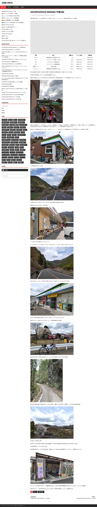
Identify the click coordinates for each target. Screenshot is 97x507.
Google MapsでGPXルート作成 (9, 11)
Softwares (16, 7)
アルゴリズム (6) (5, 152)
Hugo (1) (14, 134)
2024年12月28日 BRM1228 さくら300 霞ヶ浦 (11, 99)
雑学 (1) (15, 162)
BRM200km (41, 491)
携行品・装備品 (5, 38)
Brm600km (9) (5, 124)
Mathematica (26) (6, 139)
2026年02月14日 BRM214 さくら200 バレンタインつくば (14, 59)
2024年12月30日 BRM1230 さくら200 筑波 (11, 96)
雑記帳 (3, 112)
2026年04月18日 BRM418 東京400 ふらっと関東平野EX (13, 47)
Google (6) (17, 132)
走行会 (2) (10, 162)
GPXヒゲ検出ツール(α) (7, 29)
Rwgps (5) (12, 144)
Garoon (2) (19, 129)
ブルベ (35, 491)
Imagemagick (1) (21, 134)
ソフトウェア (4, 106)
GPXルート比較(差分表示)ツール (9, 27)
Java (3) (3, 137)
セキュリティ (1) (14, 154)
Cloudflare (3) (23, 124)
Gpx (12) (4, 134)
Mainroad (20, 505)
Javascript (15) (10, 137)
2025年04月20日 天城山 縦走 (8, 86)
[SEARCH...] (15, 176)
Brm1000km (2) (22, 119)
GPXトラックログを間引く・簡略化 (10, 13)
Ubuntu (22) (11, 147)
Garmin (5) (12, 129)
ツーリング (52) (22, 154)
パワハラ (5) (4, 157)
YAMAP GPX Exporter (7, 33)
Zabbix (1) (23, 149)
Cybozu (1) (10, 127)
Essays (9, 7)
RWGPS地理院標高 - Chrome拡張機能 (10, 20)
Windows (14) (5, 149)
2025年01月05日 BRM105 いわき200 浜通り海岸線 (12, 94)
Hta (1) (9, 134)
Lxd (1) (17, 137)
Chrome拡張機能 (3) (14, 124)
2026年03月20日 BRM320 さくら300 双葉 (11, 49)
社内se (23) (19, 159)
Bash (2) (10, 119)
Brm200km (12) (5, 122)
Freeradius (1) (5, 129)
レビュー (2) (22, 157)
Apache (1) (4, 119)
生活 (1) (8, 159)
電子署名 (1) (21, 162)
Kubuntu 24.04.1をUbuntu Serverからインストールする (14, 92)
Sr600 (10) (4, 147)
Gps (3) (22, 132)
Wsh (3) (17, 149)
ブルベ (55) (11, 157)
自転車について (5, 36)
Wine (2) (12, 149)
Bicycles (3, 7)
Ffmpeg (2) (23, 127)
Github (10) (4, 132)
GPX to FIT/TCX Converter (8, 24)
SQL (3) (17, 144)
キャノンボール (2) (5, 154)
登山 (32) (13, 159)
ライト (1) (16, 157)
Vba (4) (16, 147)
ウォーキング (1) (20, 152)
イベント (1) (12, 152)
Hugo (15, 505)
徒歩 (3, 108)
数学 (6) (3, 159)
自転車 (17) (4, 162)
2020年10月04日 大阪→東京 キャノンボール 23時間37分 (14, 40)
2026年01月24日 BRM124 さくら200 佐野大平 (12, 63)
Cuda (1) (4, 127)
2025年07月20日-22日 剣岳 (7, 73)
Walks (22, 7)
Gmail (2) (11, 132)
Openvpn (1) (22, 139)
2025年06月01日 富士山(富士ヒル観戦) (10, 76)
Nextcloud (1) (15, 139)
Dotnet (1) (16, 127)
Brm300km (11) (13, 122)
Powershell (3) (14, 142)
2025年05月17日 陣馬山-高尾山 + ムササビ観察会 (12, 82)
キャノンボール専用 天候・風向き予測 (10, 15)
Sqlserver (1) (24, 144)
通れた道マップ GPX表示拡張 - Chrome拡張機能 (12, 22)
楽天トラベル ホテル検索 (7, 31)
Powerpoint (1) (5, 142)
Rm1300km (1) (22, 142)
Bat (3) (15, 119)
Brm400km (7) (21, 122)
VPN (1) (21, 147)
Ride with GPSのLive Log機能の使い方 (10, 61)
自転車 (53, 15)
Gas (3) (25, 129)
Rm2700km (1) (5, 144)
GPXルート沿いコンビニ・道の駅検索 (10, 18)
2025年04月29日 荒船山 (7, 84)
